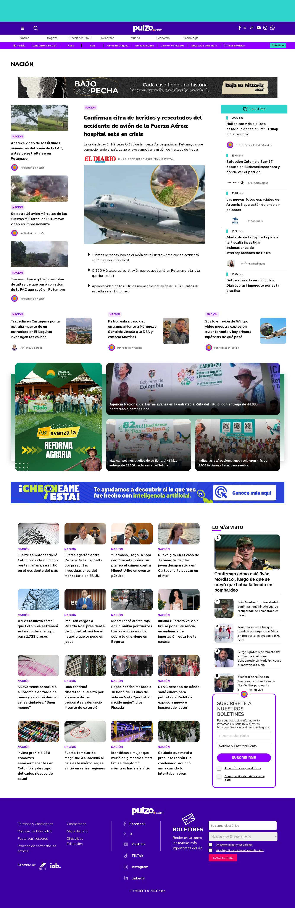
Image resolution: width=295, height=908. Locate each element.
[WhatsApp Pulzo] (272, 27)
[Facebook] (136, 824)
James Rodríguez (117, 45)
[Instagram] (136, 867)
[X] (136, 834)
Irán (92, 45)
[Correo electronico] (244, 735)
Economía (163, 38)
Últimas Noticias (234, 45)
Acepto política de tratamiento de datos (240, 850)
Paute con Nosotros (33, 838)
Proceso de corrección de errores (37, 849)
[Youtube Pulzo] (259, 27)
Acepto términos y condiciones (243, 768)
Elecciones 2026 (80, 38)
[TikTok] (136, 856)
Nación (24, 38)
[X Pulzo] (244, 27)
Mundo (135, 38)
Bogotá (52, 38)
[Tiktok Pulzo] (251, 27)
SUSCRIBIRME (244, 758)
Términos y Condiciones (35, 824)
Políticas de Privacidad (35, 831)
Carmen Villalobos (172, 45)
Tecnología (190, 38)
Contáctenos (76, 824)
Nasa (71, 45)
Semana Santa (144, 45)
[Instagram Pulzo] (265, 28)
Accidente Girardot (44, 45)
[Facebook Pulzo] (240, 28)
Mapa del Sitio (77, 831)
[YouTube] (136, 845)
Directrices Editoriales (75, 841)
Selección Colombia (204, 45)
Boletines (278, 45)
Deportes (107, 38)
